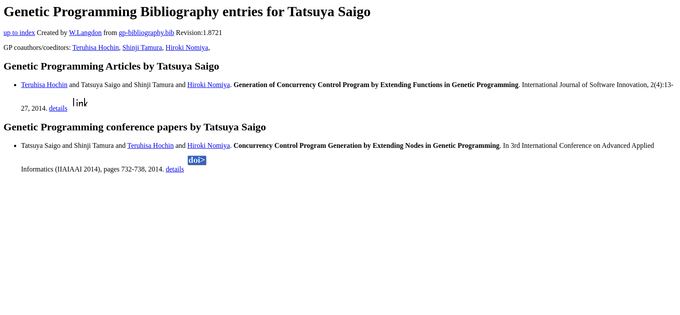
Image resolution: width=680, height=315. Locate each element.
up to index (19, 32)
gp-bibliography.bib (146, 32)
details (58, 108)
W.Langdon (85, 32)
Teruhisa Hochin (95, 47)
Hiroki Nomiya (187, 47)
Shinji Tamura (142, 47)
